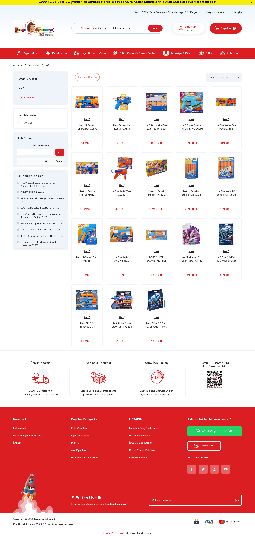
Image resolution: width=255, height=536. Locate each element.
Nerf (47, 65)
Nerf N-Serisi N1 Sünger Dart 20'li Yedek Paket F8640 (191, 193)
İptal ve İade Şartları (140, 443)
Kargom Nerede (215, 12)
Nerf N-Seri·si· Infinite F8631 (87, 193)
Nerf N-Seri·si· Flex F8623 (86, 259)
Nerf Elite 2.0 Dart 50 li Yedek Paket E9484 (226, 259)
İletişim (238, 12)
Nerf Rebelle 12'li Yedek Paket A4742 (191, 259)
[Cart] (226, 28)
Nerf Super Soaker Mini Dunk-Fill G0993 (191, 127)
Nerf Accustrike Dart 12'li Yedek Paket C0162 (156, 127)
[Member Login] (181, 28)
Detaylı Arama (54, 161)
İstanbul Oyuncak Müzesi (27, 435)
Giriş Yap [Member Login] (190, 26)
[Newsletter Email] (195, 500)
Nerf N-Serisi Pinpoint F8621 (156, 193)
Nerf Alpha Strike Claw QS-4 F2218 (122, 325)
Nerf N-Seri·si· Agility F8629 (122, 259)
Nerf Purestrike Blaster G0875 (121, 127)
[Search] (118, 28)
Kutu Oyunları (79, 428)
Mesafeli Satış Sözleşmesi (144, 428)
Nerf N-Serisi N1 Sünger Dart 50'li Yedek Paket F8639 (226, 193)
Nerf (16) (27, 123)
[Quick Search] (35, 152)
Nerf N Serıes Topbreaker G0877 (86, 127)
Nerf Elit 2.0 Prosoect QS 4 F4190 (87, 325)
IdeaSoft (108, 533)
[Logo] (34, 28)
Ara (155, 28)
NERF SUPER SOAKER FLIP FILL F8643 (156, 259)
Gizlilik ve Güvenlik (139, 435)
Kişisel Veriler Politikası (142, 450)
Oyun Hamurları (80, 435)
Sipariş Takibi (204, 446)
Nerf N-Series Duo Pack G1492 (226, 127)
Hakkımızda (19, 428)
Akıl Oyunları (78, 450)
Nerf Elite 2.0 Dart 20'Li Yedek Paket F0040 (156, 325)
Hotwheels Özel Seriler (84, 457)
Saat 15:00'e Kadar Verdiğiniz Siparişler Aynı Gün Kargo (165, 12)
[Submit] (237, 500)
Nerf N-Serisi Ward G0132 (121, 193)
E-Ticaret (119, 533)
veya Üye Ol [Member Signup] (190, 30)
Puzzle (75, 443)
